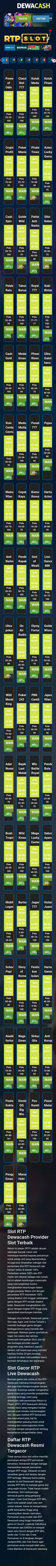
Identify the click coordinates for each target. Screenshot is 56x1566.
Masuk (23, 18)
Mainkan (9, 126)
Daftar (40, 18)
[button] (54, 61)
